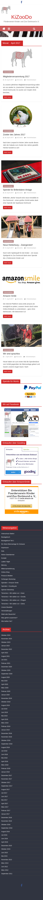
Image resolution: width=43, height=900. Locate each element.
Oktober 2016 (5, 824)
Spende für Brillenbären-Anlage (17, 190)
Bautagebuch (5, 537)
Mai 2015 (4, 856)
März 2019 (4, 723)
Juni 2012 (4, 866)
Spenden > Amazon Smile (9, 583)
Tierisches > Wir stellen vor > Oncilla (13, 597)
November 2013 (6, 859)
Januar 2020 (5, 695)
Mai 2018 (4, 758)
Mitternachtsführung (7, 568)
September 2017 (6, 786)
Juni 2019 (4, 712)
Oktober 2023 (5, 642)
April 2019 (4, 719)
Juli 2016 (4, 835)
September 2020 (6, 674)
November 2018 (6, 737)
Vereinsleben (8, 72)
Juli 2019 (4, 709)
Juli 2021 (4, 660)
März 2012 (4, 870)
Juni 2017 (4, 796)
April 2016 (4, 842)
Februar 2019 (5, 726)
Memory (4, 565)
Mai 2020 (4, 681)
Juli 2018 (4, 751)
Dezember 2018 (6, 733)
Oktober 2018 (5, 740)
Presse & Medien (7, 576)
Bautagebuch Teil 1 (7, 540)
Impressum (5, 547)
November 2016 (6, 821)
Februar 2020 (5, 691)
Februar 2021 (5, 663)
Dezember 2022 (6, 649)
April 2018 (4, 761)
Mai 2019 (4, 716)
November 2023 (6, 639)
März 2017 (4, 807)
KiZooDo (21, 17)
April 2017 (4, 803)
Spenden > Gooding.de (9, 586)
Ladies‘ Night (5, 561)
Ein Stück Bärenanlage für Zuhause (13, 544)
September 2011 (6, 873)
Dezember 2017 (6, 775)
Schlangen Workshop (8, 579)
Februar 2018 (5, 768)
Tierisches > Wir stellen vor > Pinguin (13, 600)
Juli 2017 (4, 793)
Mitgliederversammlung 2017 (16, 76)
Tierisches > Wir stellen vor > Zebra (13, 604)
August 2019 (5, 705)
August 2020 (5, 677)
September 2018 (6, 744)
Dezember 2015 (6, 845)
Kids (2, 551)
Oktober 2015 (5, 849)
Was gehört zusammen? (9, 618)
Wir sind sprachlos (11, 354)
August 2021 (5, 656)
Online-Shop (5, 572)
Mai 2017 (4, 800)
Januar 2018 (5, 772)
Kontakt (3, 558)
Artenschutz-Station (7, 533)
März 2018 (4, 765)
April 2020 (4, 684)
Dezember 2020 (6, 667)
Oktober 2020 (5, 670)
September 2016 (6, 828)
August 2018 (5, 747)
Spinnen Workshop (7, 590)
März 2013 (4, 863)
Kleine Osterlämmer (7, 554)
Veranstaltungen (6, 611)
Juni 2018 (4, 754)
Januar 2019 (5, 730)
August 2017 (5, 789)
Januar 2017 (5, 814)
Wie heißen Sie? (6, 621)
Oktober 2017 (5, 782)
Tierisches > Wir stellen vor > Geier (13, 593)
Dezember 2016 (6, 817)
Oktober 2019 (5, 702)
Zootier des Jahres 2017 (14, 134)
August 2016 (5, 831)
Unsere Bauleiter (6, 607)
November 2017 (6, 779)
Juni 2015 (4, 852)
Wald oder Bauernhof (8, 614)
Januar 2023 (5, 646)
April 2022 (4, 653)
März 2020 (4, 688)
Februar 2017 (5, 810)
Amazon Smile (9, 296)
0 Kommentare (30, 80)
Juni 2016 (4, 838)
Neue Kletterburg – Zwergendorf (17, 245)
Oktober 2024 (5, 635)
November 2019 (6, 698)
